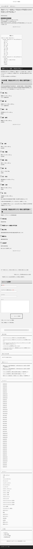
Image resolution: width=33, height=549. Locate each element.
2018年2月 (5, 405)
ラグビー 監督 (6, 494)
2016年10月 (5, 437)
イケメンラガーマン (7, 478)
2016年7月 (5, 443)
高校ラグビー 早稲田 (16, 269)
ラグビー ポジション (7, 488)
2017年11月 (5, 411)
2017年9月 (5, 415)
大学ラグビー (3, 18)
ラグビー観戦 (5, 506)
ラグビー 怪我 (6, 492)
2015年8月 (5, 464)
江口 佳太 (6, 52)
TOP (4, 6)
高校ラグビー (9, 18)
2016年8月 (5, 441)
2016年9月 (5, 439)
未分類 (4, 520)
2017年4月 (5, 425)
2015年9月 (5, 462)
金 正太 (5, 55)
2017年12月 (5, 409)
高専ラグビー (5, 522)
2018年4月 (5, 401)
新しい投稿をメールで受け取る (8, 322)
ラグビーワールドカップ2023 (8, 504)
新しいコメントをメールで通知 (8, 320)
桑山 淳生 (5, 61)
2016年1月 (5, 454)
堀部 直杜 (6, 49)
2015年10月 (5, 460)
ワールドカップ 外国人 (7, 508)
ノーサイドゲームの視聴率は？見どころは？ (11, 345)
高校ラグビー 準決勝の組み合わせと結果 (22, 274)
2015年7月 (5, 466)
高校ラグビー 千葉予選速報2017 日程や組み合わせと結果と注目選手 (16, 365)
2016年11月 (5, 435)
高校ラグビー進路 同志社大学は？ (7, 37)
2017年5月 (5, 423)
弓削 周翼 (6, 48)
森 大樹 (5, 46)
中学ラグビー (5, 510)
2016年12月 (5, 433)
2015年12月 (5, 456)
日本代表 (4, 518)
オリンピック (5, 480)
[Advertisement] (16, 30)
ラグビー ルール (6, 490)
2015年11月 (5, 458)
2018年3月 (5, 403)
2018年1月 (5, 407)
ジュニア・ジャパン (7, 482)
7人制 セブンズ (6, 475)
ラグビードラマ (6, 498)
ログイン (6, 532)
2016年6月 (5, 445)
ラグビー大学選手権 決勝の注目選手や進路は (12, 371)
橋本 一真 (6, 43)
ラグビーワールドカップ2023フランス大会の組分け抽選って (14, 337)
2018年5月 (5, 399)
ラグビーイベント (6, 496)
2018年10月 (5, 397)
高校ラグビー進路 (24, 269)
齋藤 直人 (5, 62)
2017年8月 (5, 417)
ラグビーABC (16, 1)
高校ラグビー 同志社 (7, 269)
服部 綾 (5, 42)
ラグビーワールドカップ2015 (8, 500)
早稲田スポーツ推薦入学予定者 (9, 59)
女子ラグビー (5, 516)
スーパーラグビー (6, 484)
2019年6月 (5, 389)
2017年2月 (5, 429)
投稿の (6, 534)
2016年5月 (5, 447)
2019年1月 (5, 391)
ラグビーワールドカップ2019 (8, 502)
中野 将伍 (5, 58)
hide (12, 35)
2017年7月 (5, 419)
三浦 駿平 (5, 64)
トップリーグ (5, 486)
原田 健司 (6, 45)
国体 (4, 512)
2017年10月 (5, 413)
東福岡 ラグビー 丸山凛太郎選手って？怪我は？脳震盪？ (13, 276)
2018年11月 (5, 395)
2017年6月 (5, 421)
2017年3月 (5, 427)
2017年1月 (5, 431)
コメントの (7, 535)
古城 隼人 (6, 40)
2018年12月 (5, 393)
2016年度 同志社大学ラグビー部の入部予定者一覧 (12, 39)
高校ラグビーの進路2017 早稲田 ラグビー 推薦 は (13, 375)
